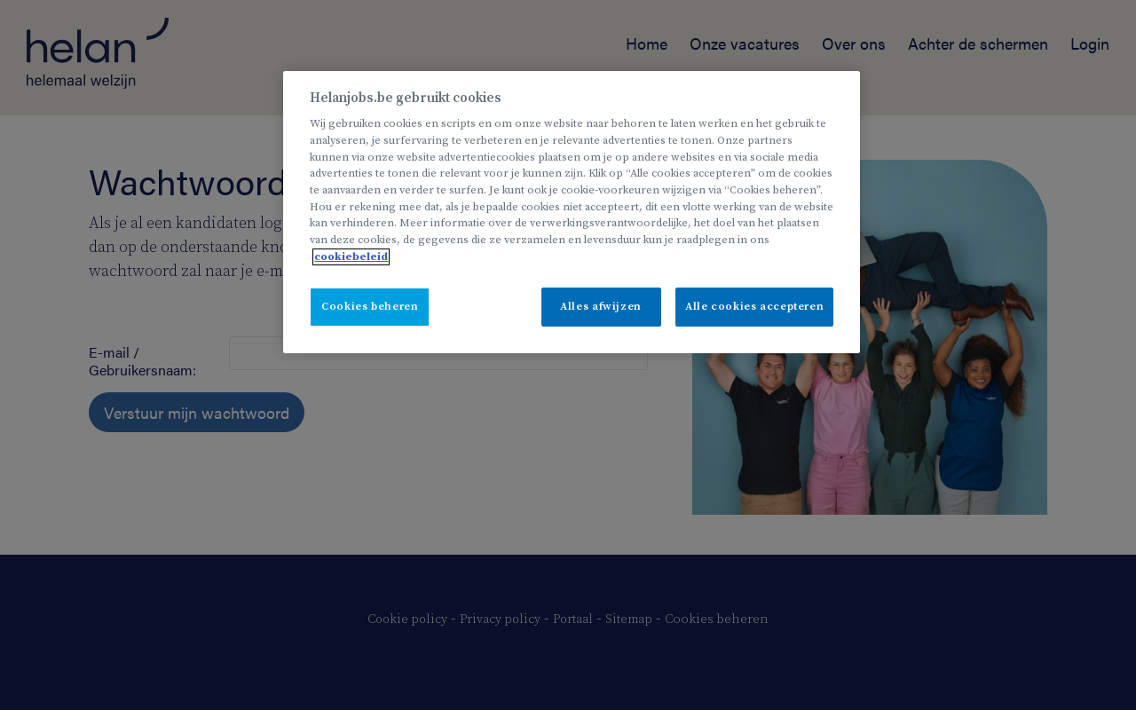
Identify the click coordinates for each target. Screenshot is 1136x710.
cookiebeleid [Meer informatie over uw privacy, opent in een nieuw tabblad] (351, 257)
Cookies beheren (369, 306)
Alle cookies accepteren (754, 306)
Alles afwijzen (601, 306)
